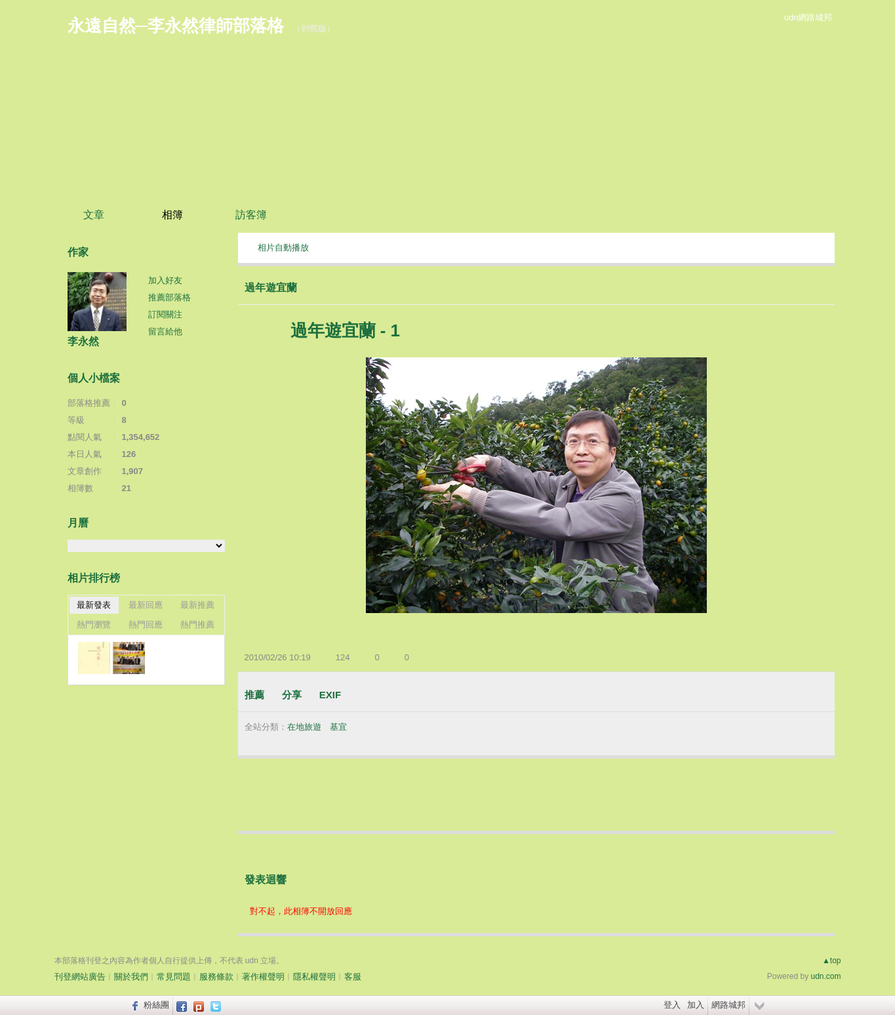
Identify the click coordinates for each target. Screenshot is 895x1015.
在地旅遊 (304, 727)
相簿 (172, 214)
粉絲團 (156, 1005)
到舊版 (314, 28)
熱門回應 (146, 624)
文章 (93, 214)
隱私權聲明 (314, 977)
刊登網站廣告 (80, 977)
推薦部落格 (169, 297)
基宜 (338, 727)
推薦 (254, 694)
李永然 (83, 341)
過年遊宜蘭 (271, 287)
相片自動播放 (283, 247)
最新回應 (146, 605)
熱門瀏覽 (94, 624)
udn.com (825, 976)
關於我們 (131, 977)
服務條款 (216, 977)
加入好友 (165, 280)
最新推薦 (197, 605)
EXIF (330, 694)
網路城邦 (728, 1005)
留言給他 (165, 331)
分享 (292, 694)
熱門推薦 (197, 624)
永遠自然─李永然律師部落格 (176, 25)
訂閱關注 (165, 314)
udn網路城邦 (808, 17)
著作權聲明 (263, 977)
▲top (831, 960)
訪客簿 (251, 214)
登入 (672, 1005)
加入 (695, 1005)
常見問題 (174, 977)
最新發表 (94, 605)
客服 (352, 977)
